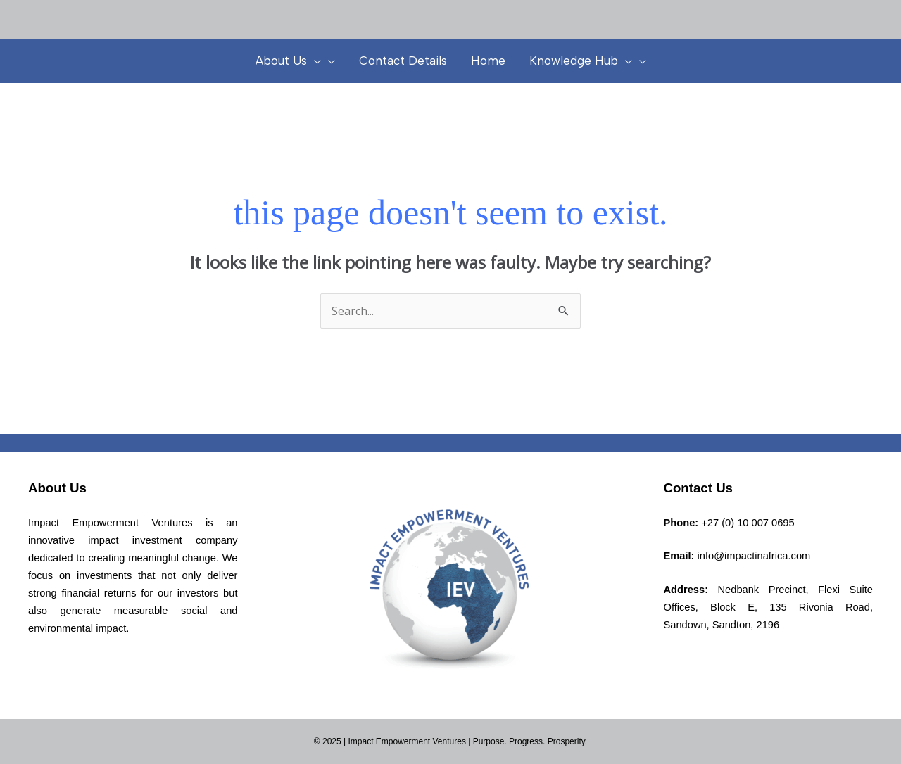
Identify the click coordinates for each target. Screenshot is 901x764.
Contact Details (403, 60)
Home (488, 60)
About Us (288, 60)
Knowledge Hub (580, 60)
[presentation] (314, 60)
